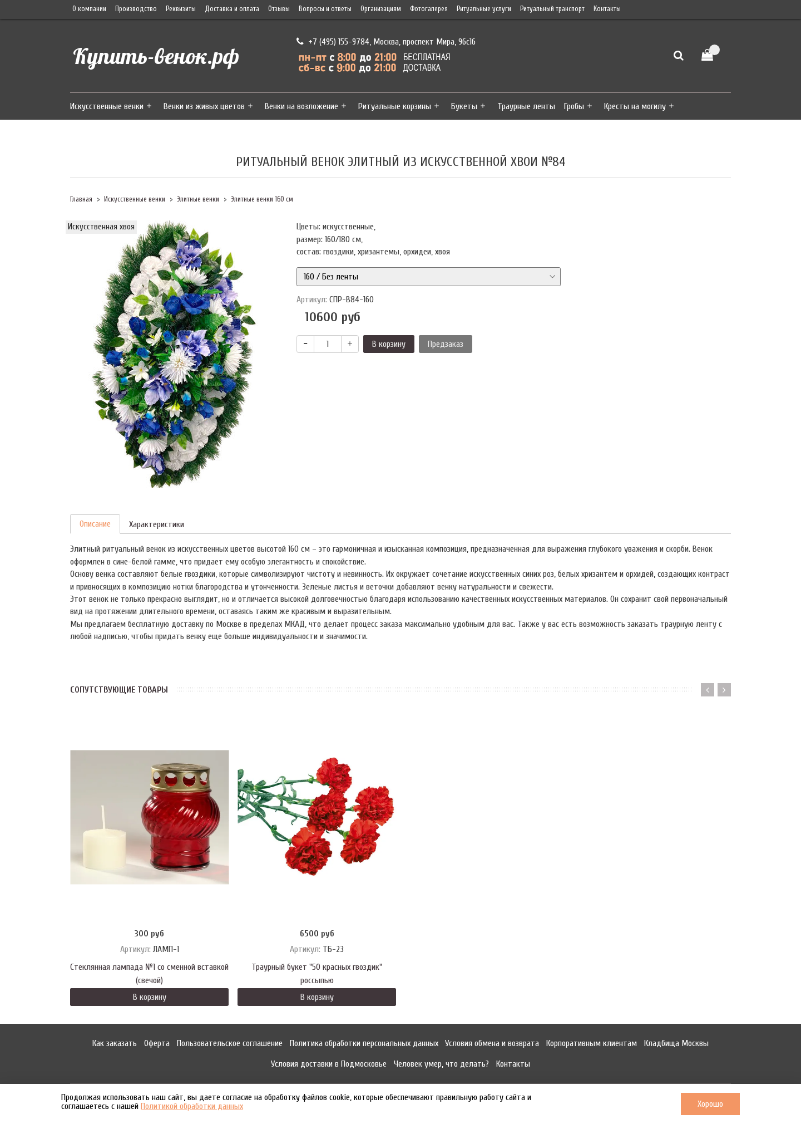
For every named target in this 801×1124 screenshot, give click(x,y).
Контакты (607, 9)
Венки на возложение (301, 106)
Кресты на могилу (635, 106)
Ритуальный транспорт (552, 9)
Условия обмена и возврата (492, 1043)
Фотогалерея (429, 9)
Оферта (157, 1043)
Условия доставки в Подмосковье (329, 1064)
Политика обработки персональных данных (364, 1043)
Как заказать (114, 1043)
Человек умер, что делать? (441, 1064)
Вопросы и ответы (325, 9)
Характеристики (156, 524)
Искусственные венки (107, 106)
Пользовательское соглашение (230, 1043)
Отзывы (279, 9)
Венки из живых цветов (204, 106)
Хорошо (710, 1104)
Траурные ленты (526, 106)
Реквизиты (181, 9)
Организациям (380, 9)
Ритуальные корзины (394, 106)
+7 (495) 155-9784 (337, 42)
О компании (89, 9)
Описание (95, 524)
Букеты (464, 106)
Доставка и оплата (232, 9)
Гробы (574, 106)
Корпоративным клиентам (591, 1043)
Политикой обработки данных (192, 1106)
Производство (136, 9)
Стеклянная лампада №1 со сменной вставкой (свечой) (149, 973)
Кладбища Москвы (676, 1043)
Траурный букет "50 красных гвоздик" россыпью (316, 973)
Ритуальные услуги (484, 9)
